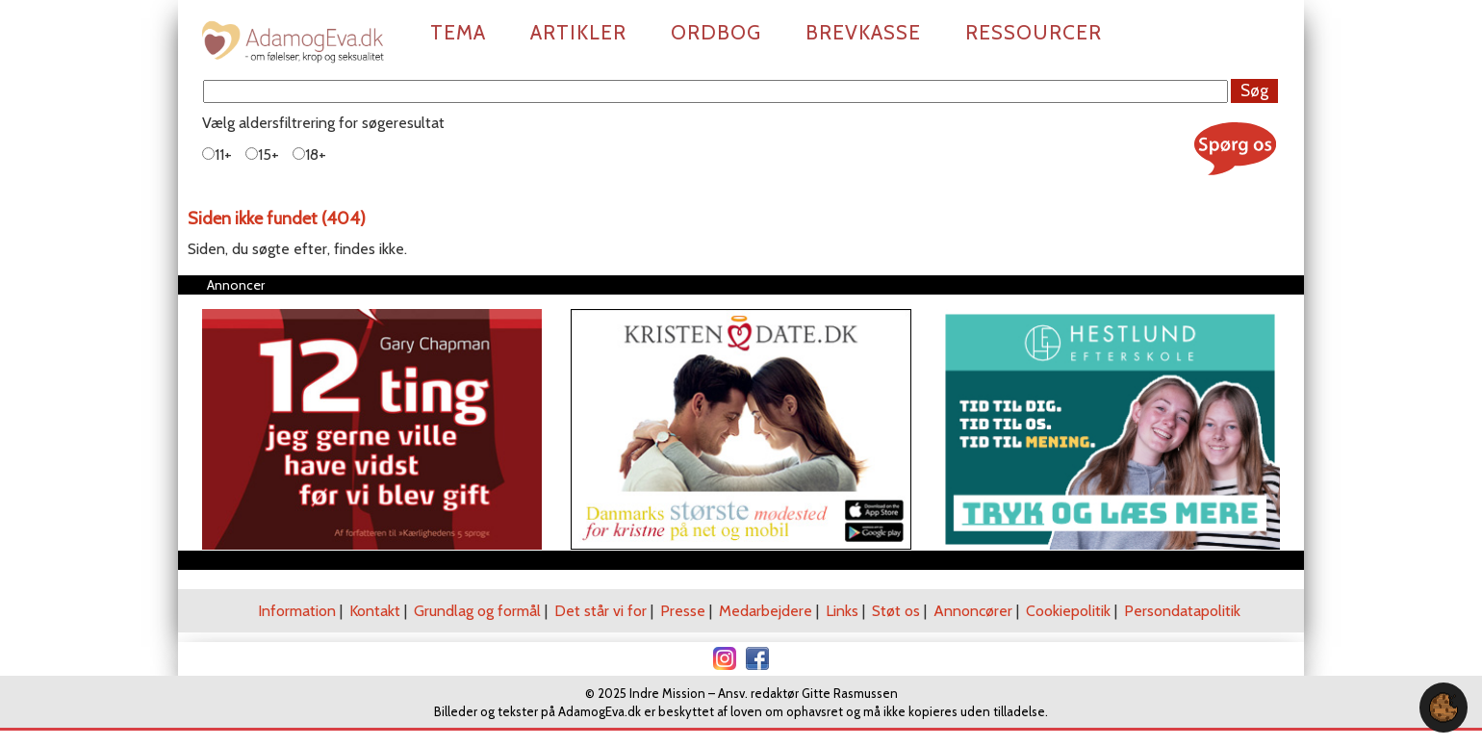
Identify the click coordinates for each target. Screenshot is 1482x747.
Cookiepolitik (1068, 611)
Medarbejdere (765, 611)
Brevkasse (863, 32)
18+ (309, 154)
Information (297, 611)
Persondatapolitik (1182, 611)
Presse (682, 611)
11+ (217, 154)
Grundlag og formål (477, 611)
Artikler (578, 32)
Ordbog (716, 32)
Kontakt (374, 611)
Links (842, 611)
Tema (458, 32)
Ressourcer (1033, 32)
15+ (262, 154)
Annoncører (972, 611)
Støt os (896, 611)
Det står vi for (600, 611)
